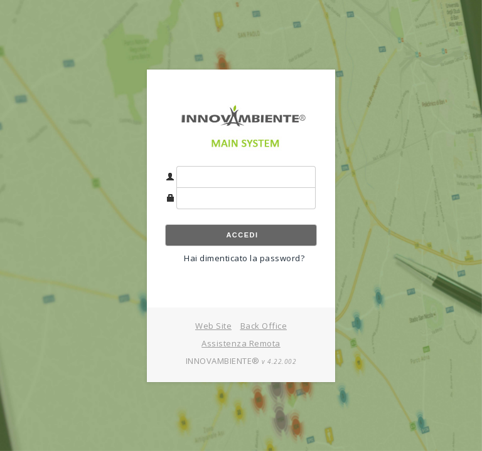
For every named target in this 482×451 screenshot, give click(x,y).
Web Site (213, 325)
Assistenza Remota (241, 343)
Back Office (263, 325)
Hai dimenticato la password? (244, 258)
